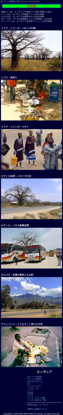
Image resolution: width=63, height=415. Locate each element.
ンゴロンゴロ (33, 388)
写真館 (12, 1)
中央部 (30, 393)
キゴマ (30, 395)
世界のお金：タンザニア (38, 405)
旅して (4, 1)
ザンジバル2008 (34, 379)
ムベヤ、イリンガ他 (36, 398)
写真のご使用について (37, 409)
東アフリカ (22, 1)
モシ (29, 384)
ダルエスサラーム (35, 381)
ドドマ (30, 391)
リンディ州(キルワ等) (36, 400)
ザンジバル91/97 (34, 377)
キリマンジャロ (34, 386)
